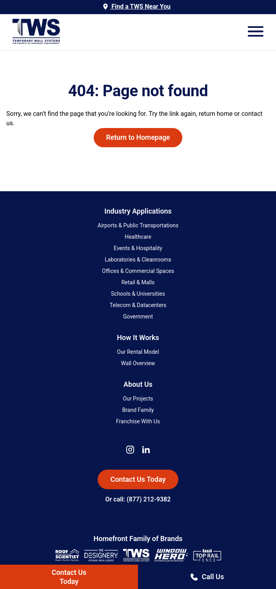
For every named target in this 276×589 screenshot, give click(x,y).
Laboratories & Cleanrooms (138, 259)
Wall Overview (138, 363)
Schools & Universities (138, 294)
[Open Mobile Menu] (255, 32)
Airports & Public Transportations (138, 225)
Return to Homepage (138, 137)
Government (138, 316)
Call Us (207, 577)
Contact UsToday (69, 576)
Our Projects (138, 398)
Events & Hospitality (138, 248)
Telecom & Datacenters (138, 305)
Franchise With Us (138, 421)
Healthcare (138, 237)
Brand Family (138, 410)
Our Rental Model (138, 352)
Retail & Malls (138, 282)
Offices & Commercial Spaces (138, 271)
